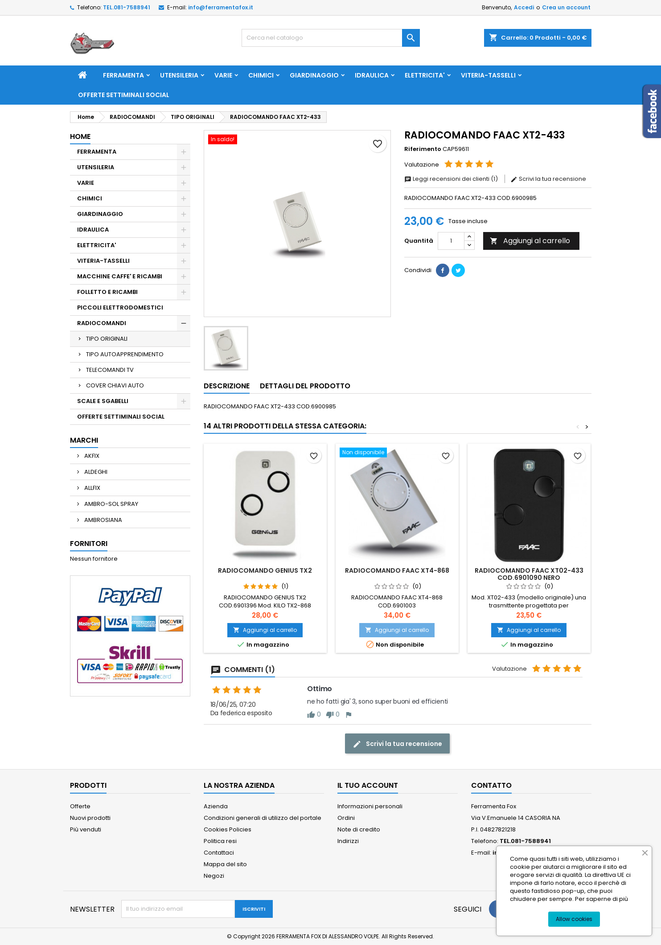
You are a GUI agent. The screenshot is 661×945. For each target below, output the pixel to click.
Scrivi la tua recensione (548, 179)
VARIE (223, 75)
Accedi (524, 7)
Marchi (84, 440)
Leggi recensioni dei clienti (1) (451, 179)
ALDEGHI (95, 472)
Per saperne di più (601, 899)
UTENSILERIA (179, 75)
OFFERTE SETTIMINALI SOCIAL (123, 94)
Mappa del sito (225, 864)
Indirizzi (348, 841)
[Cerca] (331, 38)
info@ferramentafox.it (220, 7)
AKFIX (91, 456)
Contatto (491, 785)
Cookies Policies (227, 829)
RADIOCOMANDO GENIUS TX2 (265, 570)
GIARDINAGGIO (314, 75)
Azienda (216, 806)
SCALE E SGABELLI (102, 401)
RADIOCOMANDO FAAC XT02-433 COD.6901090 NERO (529, 574)
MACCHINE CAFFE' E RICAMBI (119, 276)
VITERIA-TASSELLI (488, 75)
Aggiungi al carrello (530, 241)
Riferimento (422, 149)
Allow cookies (574, 919)
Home (80, 136)
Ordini (346, 818)
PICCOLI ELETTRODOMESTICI (120, 307)
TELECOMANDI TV (110, 370)
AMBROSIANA (102, 520)
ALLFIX (91, 488)
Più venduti (85, 829)
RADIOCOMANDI (101, 323)
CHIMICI (261, 75)
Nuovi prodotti (90, 818)
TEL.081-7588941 (126, 7)
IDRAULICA (372, 75)
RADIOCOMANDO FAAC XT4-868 (397, 570)
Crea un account (566, 7)
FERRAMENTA (123, 75)
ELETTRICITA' (425, 75)
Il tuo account (367, 785)
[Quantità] (451, 241)
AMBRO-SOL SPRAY (110, 504)
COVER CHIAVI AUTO (115, 385)
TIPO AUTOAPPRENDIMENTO (125, 354)
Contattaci (219, 852)
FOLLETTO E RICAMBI (107, 292)
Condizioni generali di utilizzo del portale (262, 818)
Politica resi (220, 841)
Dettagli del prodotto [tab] (305, 386)
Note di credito (358, 829)
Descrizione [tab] (227, 386)
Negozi (214, 876)
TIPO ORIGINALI (106, 338)
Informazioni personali (369, 806)
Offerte (80, 806)
